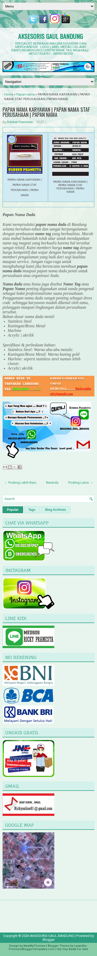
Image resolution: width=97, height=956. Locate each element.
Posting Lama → (80, 482)
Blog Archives (55, 510)
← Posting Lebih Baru (20, 482)
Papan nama (25, 94)
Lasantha (80, 945)
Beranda (52, 482)
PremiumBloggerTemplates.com (32, 949)
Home (8, 94)
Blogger (49, 940)
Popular (13, 510)
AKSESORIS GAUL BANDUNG (50, 36)
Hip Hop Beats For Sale (72, 949)
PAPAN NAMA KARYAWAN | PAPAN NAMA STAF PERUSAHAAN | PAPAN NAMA (46, 112)
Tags (31, 510)
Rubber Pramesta (20, 122)
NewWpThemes (35, 945)
